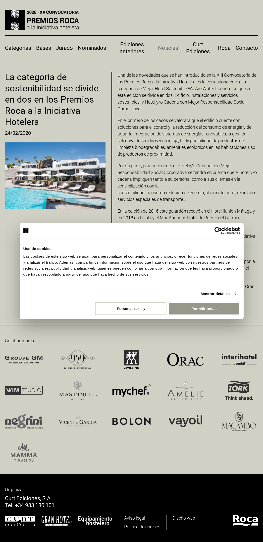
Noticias (168, 48)
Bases (43, 48)
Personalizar (131, 308)
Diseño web (183, 518)
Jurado (64, 48)
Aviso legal (134, 518)
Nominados (92, 48)
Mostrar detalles (215, 294)
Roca (224, 48)
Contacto (247, 48)
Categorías (18, 48)
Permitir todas (204, 308)
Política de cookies (142, 526)
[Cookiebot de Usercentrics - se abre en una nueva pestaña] (218, 230)
